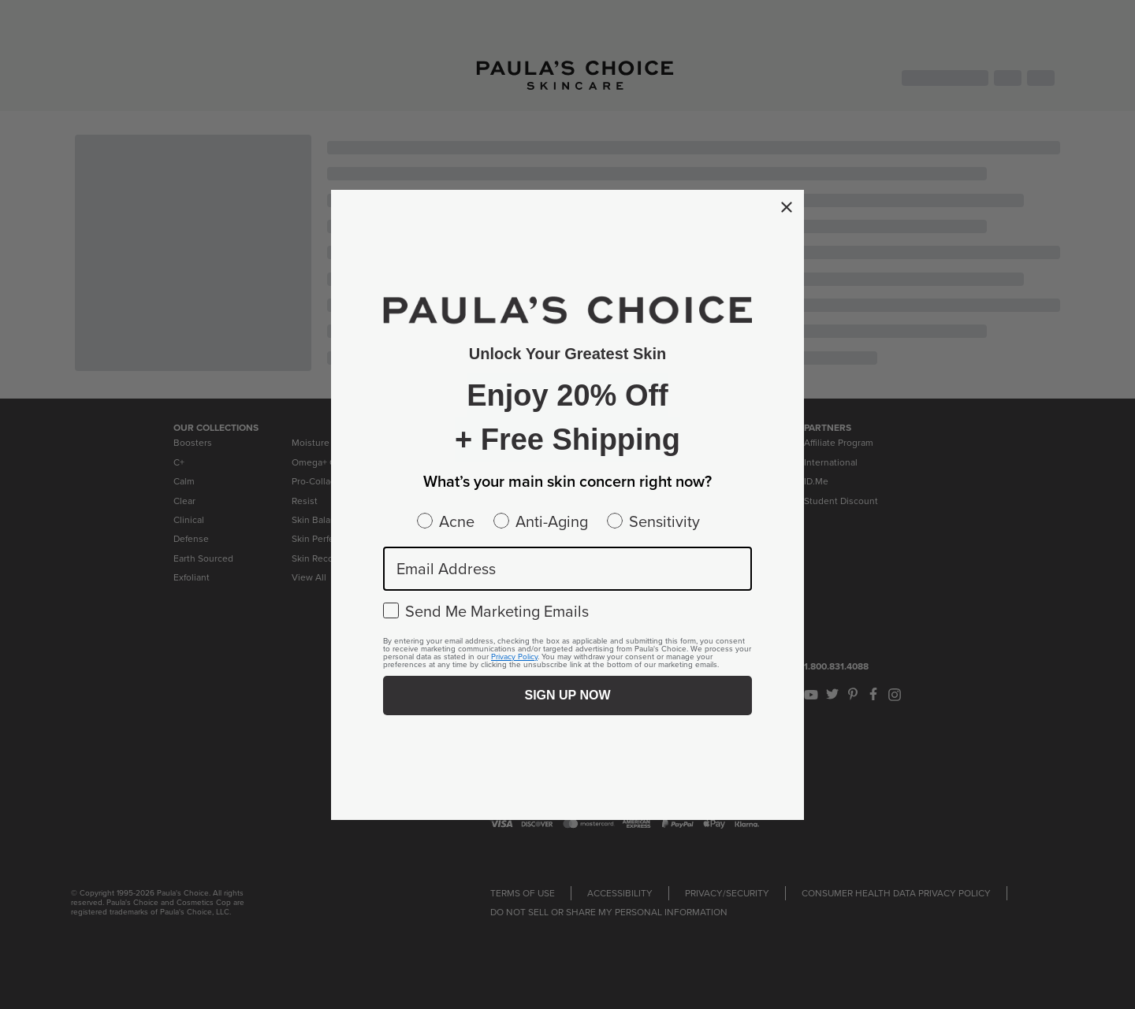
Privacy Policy (514, 656)
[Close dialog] (787, 207)
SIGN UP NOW (567, 695)
